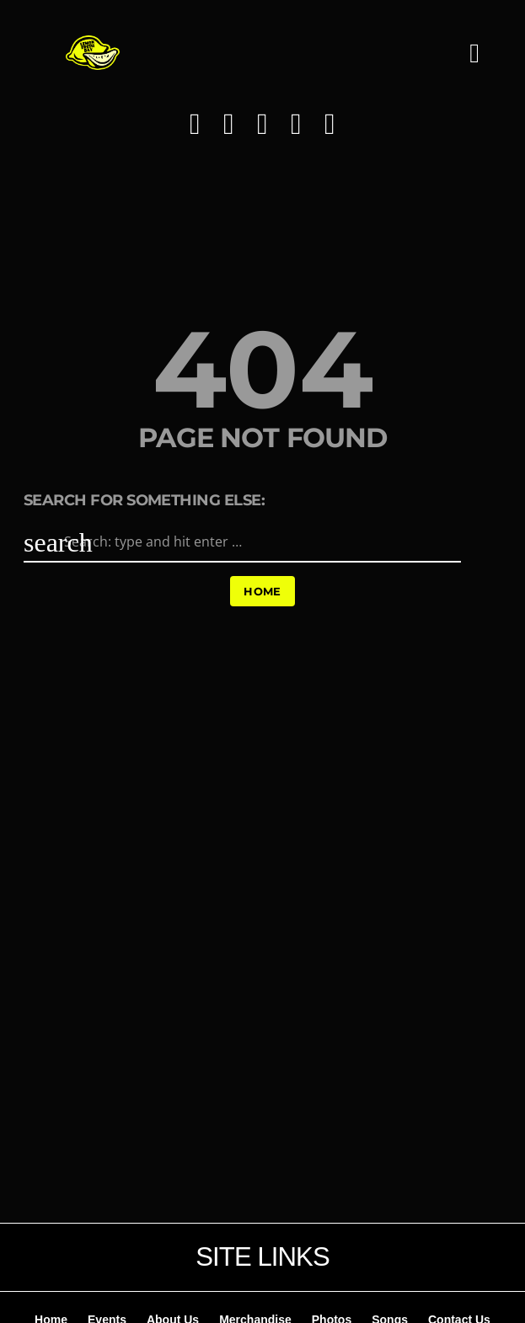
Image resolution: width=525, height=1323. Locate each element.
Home (262, 591)
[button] (475, 62)
